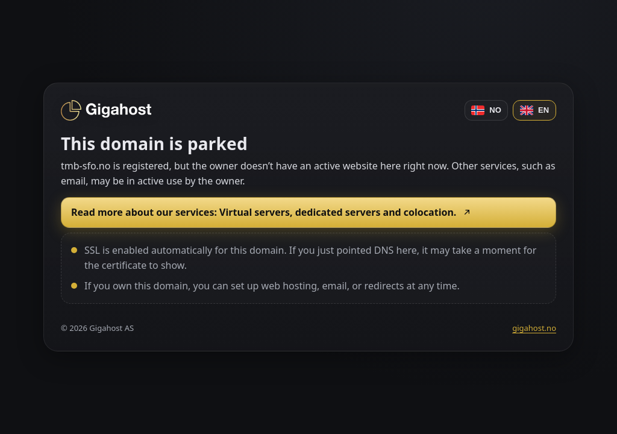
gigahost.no (534, 327)
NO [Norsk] (486, 110)
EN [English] (534, 110)
